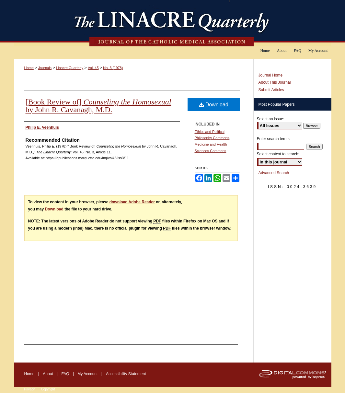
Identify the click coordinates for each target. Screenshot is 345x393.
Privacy (29, 389)
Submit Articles (271, 90)
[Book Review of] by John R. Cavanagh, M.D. (98, 106)
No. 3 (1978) (113, 68)
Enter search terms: (274, 139)
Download (213, 104)
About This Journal (275, 82)
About (48, 374)
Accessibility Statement (126, 374)
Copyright (48, 389)
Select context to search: (278, 154)
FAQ (65, 374)
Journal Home (271, 75)
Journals (45, 68)
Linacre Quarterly (69, 68)
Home (29, 68)
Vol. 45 (93, 68)
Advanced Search (274, 173)
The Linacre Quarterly (172, 23)
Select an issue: (270, 119)
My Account (87, 374)
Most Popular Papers (277, 104)
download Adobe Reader (132, 202)
